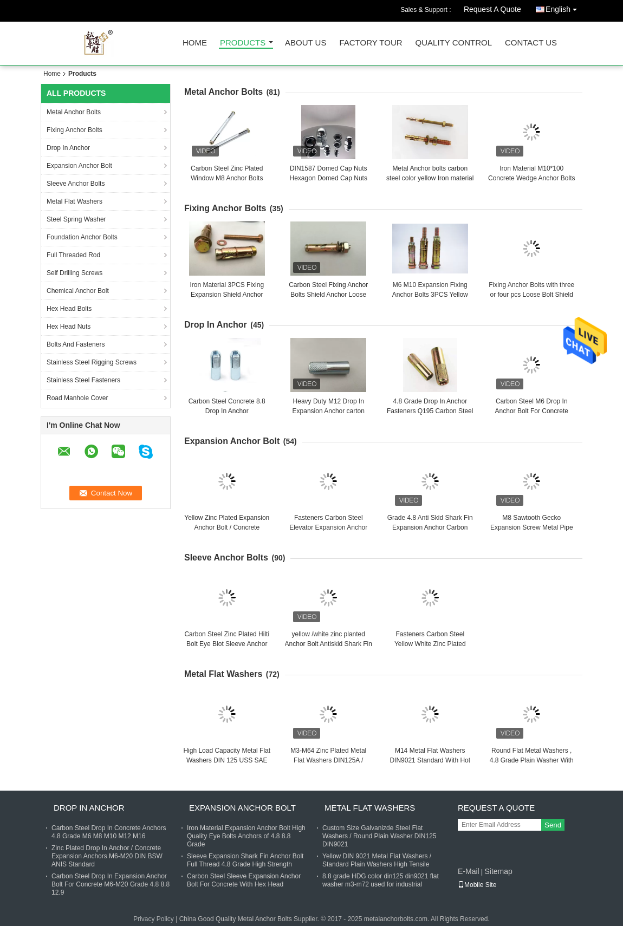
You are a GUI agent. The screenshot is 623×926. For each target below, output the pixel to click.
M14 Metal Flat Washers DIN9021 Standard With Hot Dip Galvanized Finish (430, 760)
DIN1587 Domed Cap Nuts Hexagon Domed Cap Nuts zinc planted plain (328, 178)
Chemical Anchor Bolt (78, 291)
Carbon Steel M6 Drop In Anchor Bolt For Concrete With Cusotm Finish (531, 411)
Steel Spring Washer (76, 219)
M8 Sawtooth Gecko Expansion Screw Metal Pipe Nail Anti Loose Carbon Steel (531, 527)
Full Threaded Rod (73, 255)
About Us (305, 43)
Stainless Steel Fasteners (83, 380)
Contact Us (531, 43)
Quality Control (454, 43)
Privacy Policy (153, 919)
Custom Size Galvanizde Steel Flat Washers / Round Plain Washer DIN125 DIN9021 (379, 836)
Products (242, 43)
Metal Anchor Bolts (74, 112)
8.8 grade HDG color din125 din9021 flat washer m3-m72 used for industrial (380, 880)
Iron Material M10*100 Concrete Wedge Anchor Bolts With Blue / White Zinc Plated (531, 178)
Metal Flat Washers (74, 201)
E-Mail (468, 871)
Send (552, 825)
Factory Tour (370, 43)
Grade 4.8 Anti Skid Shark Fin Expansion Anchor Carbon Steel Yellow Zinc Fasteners (430, 527)
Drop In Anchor (68, 148)
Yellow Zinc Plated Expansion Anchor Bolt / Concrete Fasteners (226, 527)
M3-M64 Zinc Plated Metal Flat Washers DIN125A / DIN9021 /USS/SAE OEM (328, 760)
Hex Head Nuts (68, 326)
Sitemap (498, 871)
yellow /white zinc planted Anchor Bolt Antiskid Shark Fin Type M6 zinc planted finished (328, 643)
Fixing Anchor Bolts (74, 130)
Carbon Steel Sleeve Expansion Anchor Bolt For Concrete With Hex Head (244, 880)
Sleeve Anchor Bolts (76, 183)
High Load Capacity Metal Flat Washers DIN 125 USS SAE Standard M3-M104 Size (226, 760)
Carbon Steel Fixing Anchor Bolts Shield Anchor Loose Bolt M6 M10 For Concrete (328, 294)
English (564, 7)
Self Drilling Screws (74, 273)
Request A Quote (492, 9)
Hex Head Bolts (69, 308)
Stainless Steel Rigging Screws (92, 362)
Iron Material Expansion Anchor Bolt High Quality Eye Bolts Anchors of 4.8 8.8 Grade (246, 836)
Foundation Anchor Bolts (82, 237)
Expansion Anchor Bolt (79, 165)
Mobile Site (477, 885)
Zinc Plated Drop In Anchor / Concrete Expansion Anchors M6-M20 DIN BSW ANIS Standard (107, 856)
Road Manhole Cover (77, 398)
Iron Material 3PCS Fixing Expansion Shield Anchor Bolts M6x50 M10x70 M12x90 (227, 294)
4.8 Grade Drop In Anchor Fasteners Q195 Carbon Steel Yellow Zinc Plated (430, 411)
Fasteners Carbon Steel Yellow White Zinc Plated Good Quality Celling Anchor (430, 643)
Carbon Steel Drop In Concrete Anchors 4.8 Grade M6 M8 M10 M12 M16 (108, 832)
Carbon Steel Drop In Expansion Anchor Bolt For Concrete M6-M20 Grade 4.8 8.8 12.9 (110, 884)
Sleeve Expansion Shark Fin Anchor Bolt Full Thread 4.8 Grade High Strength (245, 860)
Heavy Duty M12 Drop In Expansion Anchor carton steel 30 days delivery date (328, 411)
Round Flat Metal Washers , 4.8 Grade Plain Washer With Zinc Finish (532, 760)
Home (195, 43)
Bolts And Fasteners (76, 344)
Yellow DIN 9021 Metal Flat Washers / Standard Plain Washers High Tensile (376, 860)
